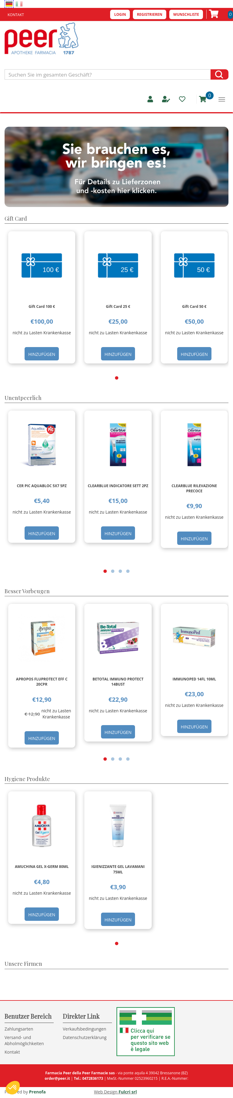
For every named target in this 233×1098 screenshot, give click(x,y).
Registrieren (149, 14)
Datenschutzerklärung (84, 1037)
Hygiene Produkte (27, 779)
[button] (116, 378)
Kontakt (16, 14)
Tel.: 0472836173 (88, 1078)
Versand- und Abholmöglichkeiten (24, 1040)
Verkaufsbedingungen (84, 1029)
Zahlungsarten (19, 1029)
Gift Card (16, 218)
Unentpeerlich (23, 397)
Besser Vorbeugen (27, 591)
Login (120, 14)
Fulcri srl (128, 1092)
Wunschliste (186, 14)
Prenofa (37, 1092)
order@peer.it (57, 1078)
